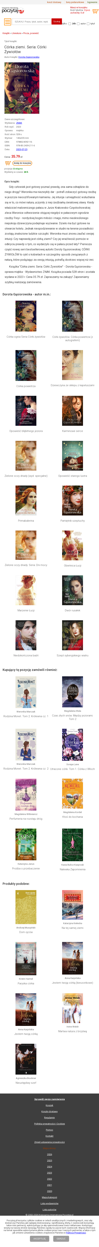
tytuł (92, 23)
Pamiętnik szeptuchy (73, 520)
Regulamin (49, 1117)
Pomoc (49, 1130)
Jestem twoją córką (26, 1034)
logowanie (92, 2)
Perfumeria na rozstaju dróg (26, 818)
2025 (49, 1160)
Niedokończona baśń (26, 655)
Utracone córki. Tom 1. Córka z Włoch (72, 769)
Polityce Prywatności (76, 1233)
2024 (49, 1166)
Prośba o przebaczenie (26, 868)
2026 (49, 1154)
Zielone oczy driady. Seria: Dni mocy (26, 565)
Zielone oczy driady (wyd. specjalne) (26, 475)
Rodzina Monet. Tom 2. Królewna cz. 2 (25, 768)
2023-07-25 (21, 149)
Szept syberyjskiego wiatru (72, 655)
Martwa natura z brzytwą (72, 1031)
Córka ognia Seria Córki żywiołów (26, 336)
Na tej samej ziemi (72, 928)
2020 (49, 1191)
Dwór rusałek (72, 610)
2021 (49, 1185)
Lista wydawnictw (49, 1203)
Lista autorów (49, 1209)
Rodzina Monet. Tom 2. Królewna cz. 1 (25, 716)
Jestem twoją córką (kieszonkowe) (72, 982)
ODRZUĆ (61, 1239)
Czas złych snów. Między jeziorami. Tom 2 (72, 717)
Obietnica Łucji (72, 565)
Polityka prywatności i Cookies (49, 1123)
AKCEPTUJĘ (39, 1239)
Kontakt (49, 1136)
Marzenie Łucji (26, 610)
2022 (49, 1179)
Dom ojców (26, 932)
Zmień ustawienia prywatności (49, 1142)
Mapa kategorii (49, 1197)
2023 (49, 1172)
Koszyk (49, 1105)
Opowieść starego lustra (72, 475)
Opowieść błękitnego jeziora (26, 431)
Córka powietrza (25, 386)
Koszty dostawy (49, 1111)
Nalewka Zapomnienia (72, 869)
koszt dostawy (54, 2)
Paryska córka (26, 983)
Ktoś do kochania (72, 816)
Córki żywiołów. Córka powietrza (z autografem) (72, 338)
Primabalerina (26, 520)
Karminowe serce (72, 431)
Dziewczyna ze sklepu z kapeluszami (72, 385)
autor (83, 23)
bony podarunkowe (75, 2)
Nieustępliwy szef (26, 1082)
